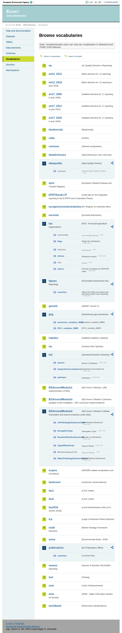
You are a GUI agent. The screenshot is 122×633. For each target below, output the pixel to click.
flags (59, 241)
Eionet (18, 25)
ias (50, 346)
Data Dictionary (29, 25)
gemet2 (53, 306)
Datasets (10, 36)
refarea (60, 256)
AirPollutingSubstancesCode (69, 422)
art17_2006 (55, 94)
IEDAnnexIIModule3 (60, 399)
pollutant (61, 377)
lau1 (51, 490)
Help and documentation (18, 31)
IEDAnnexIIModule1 (60, 387)
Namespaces (12, 70)
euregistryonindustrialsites (65, 206)
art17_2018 (55, 117)
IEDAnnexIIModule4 (60, 411)
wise (51, 594)
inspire (53, 470)
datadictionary (57, 154)
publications (56, 547)
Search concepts (75, 56)
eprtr (51, 183)
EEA (18, 2)
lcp (50, 519)
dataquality (55, 163)
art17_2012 (55, 106)
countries (62, 292)
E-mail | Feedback (15, 623)
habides (53, 338)
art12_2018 (55, 82)
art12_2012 (55, 74)
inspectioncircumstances (69, 369)
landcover (55, 482)
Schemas (10, 53)
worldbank (55, 605)
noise (52, 539)
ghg (51, 314)
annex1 (60, 362)
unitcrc (60, 269)
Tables (9, 42)
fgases (53, 280)
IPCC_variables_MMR (67, 328)
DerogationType (65, 431)
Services (10, 64)
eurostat (54, 215)
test (51, 577)
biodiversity (56, 129)
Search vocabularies (52, 56)
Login (90, 2)
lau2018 (53, 507)
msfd (52, 527)
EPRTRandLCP (58, 195)
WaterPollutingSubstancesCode (69, 458)
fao (50, 223)
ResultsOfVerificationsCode (69, 437)
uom (51, 585)
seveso (53, 565)
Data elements (13, 47)
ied (50, 354)
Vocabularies (13, 59)
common (54, 146)
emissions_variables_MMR (69, 322)
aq (50, 65)
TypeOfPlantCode (65, 445)
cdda (51, 138)
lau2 (51, 499)
